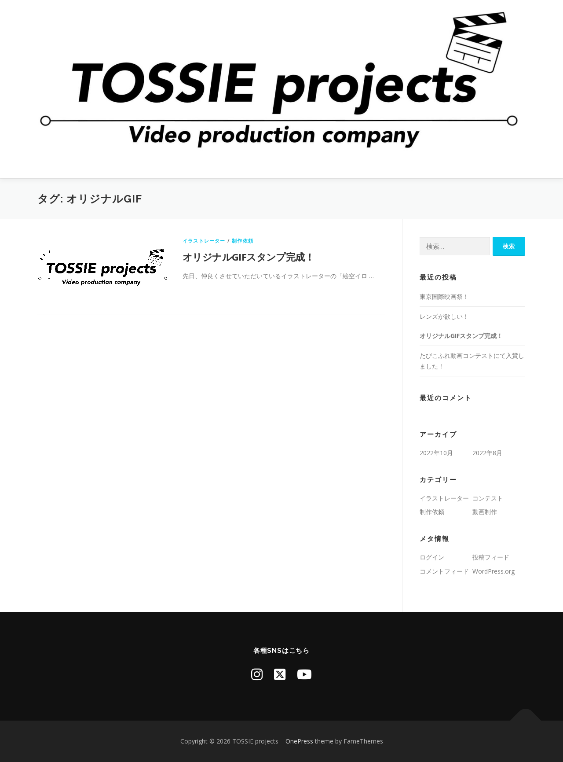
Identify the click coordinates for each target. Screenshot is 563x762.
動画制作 (484, 512)
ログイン (432, 557)
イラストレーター (204, 240)
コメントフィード (444, 571)
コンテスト (487, 498)
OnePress (299, 741)
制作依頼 (242, 240)
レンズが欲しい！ (444, 316)
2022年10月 (436, 453)
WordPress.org (493, 571)
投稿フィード (490, 557)
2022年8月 (487, 453)
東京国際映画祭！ (444, 296)
